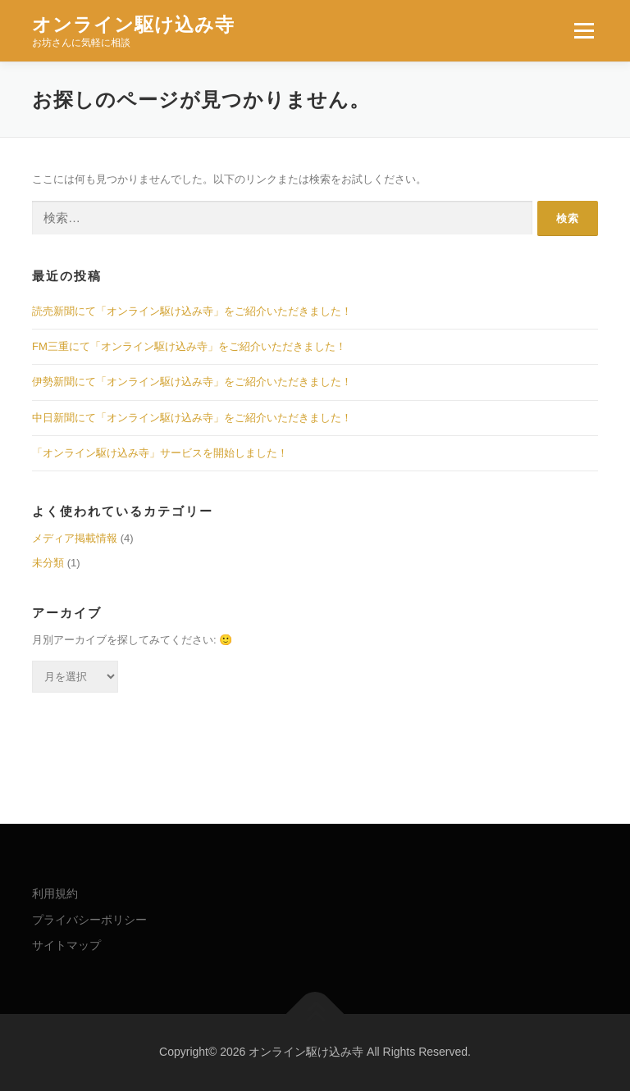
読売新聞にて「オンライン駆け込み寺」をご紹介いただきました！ (192, 311)
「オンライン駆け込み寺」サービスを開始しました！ (160, 453)
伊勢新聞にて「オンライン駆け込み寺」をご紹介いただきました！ (192, 381)
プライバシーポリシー (89, 919)
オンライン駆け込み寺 (133, 24)
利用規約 (55, 893)
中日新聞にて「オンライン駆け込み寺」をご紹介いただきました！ (192, 417)
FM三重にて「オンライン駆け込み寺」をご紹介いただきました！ (189, 346)
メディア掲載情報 (74, 538)
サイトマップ (66, 945)
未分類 (48, 563)
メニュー (583, 31)
